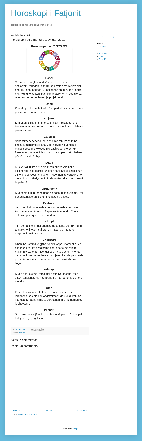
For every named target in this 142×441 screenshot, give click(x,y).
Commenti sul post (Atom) (27, 414)
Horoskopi (22, 333)
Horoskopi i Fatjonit (46, 13)
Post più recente (17, 410)
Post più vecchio (82, 410)
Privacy (101, 56)
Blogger (75, 429)
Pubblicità (102, 59)
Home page (50, 410)
